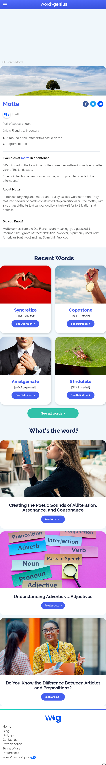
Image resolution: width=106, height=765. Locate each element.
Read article (53, 519)
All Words (8, 62)
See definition (25, 324)
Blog (6, 731)
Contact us (10, 739)
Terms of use (11, 748)
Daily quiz (9, 735)
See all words (53, 413)
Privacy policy (12, 744)
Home (7, 726)
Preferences (11, 753)
